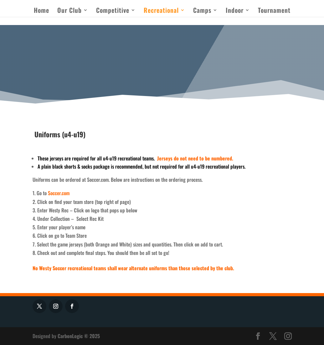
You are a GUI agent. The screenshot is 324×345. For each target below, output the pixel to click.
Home (41, 11)
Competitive (112, 11)
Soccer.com (58, 193)
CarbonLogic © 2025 (79, 336)
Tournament (274, 11)
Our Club (69, 11)
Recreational (161, 11)
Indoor (235, 11)
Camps (202, 11)
